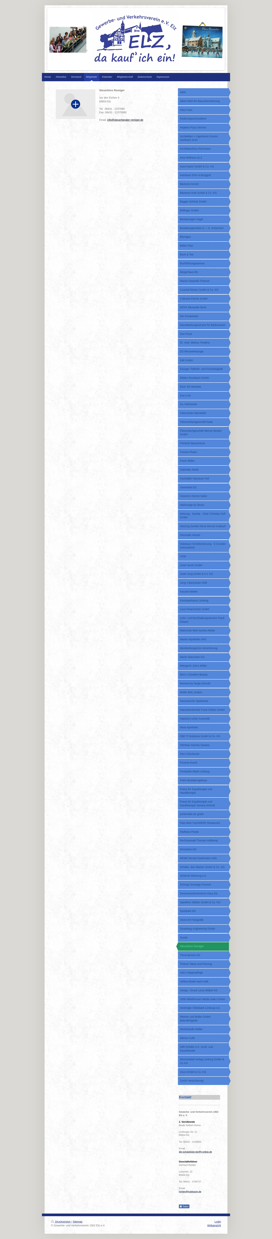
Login (218, 1221)
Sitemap (77, 1221)
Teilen (184, 1206)
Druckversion (61, 1221)
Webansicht (214, 1225)
